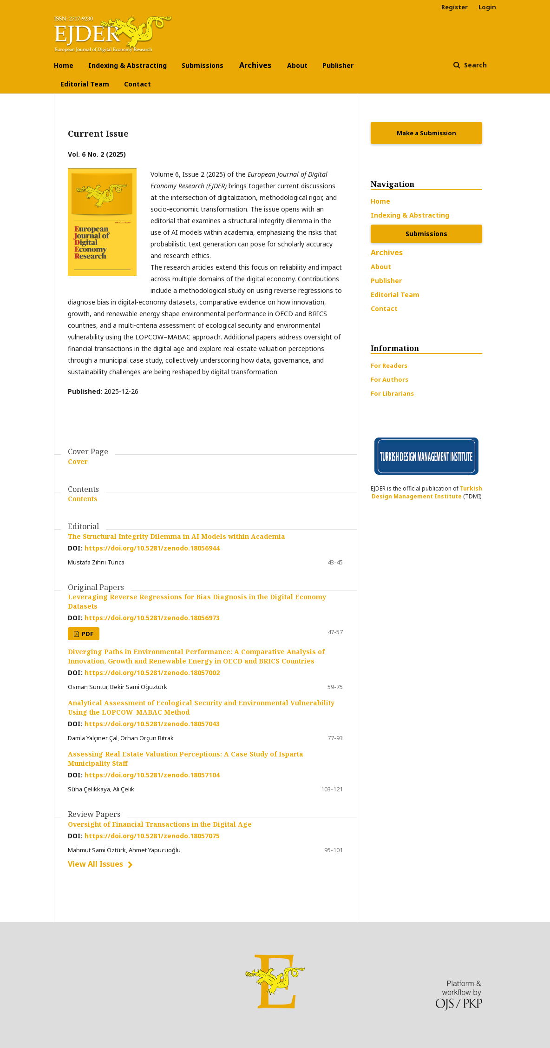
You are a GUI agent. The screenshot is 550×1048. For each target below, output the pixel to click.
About (297, 65)
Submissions (202, 65)
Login (487, 7)
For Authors (389, 379)
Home (63, 65)
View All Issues (95, 864)
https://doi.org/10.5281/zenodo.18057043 (152, 723)
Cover (78, 461)
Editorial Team (84, 84)
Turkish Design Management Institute (427, 492)
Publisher (338, 65)
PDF (86, 634)
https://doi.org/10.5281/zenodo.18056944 (152, 548)
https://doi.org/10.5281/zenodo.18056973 (152, 617)
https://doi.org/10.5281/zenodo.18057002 (152, 672)
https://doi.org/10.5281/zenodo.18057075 (152, 835)
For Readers (389, 365)
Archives (255, 65)
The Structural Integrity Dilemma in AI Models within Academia (176, 536)
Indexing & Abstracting (127, 65)
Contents (83, 498)
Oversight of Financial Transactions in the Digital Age (160, 824)
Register (454, 7)
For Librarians (392, 393)
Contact (137, 84)
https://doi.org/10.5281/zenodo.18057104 (152, 774)
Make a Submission (426, 133)
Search (474, 64)
